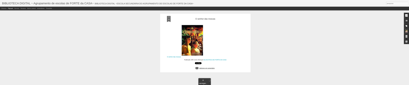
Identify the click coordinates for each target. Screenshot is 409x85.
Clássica (3, 8)
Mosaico (23, 8)
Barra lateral (31, 8)
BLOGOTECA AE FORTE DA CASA (215, 26)
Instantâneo (40, 8)
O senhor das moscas (174, 23)
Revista (16, 8)
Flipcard (10, 8)
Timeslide (49, 8)
